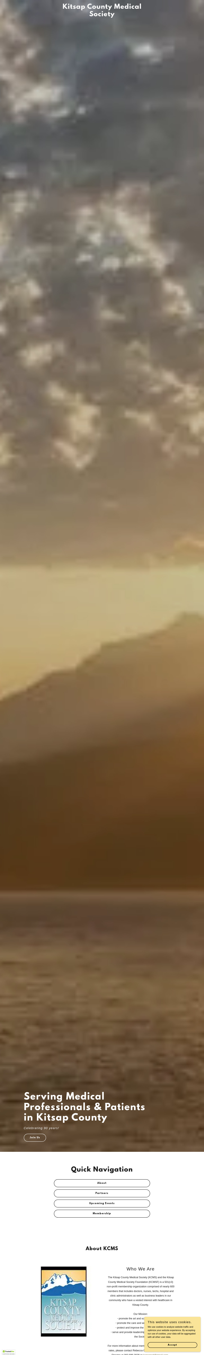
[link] (102, 15)
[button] (8, 1352)
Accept (172, 1345)
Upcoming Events (102, 1203)
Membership (102, 1213)
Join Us (35, 1137)
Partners (101, 1193)
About (102, 1183)
